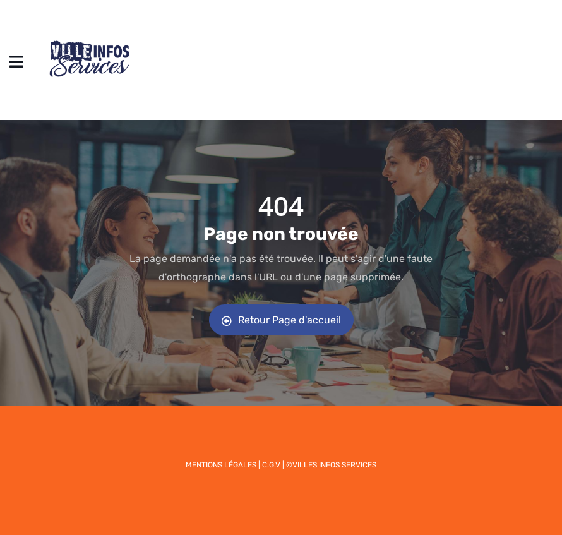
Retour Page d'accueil (281, 320)
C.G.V (271, 464)
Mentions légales (221, 464)
